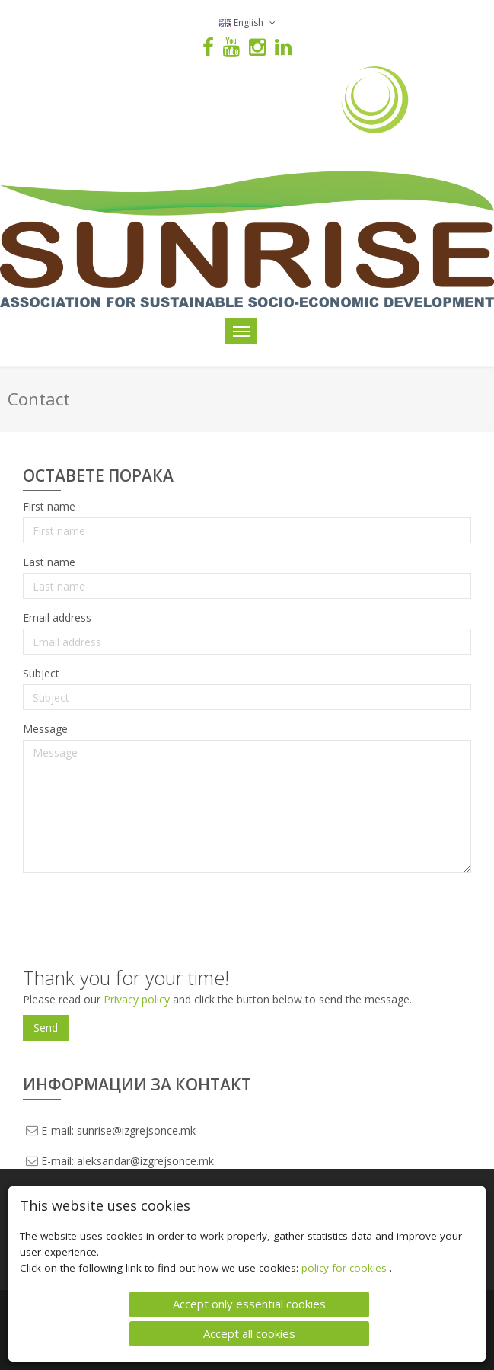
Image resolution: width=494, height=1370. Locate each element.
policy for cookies (345, 1268)
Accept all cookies (249, 1333)
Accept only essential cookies (249, 1303)
